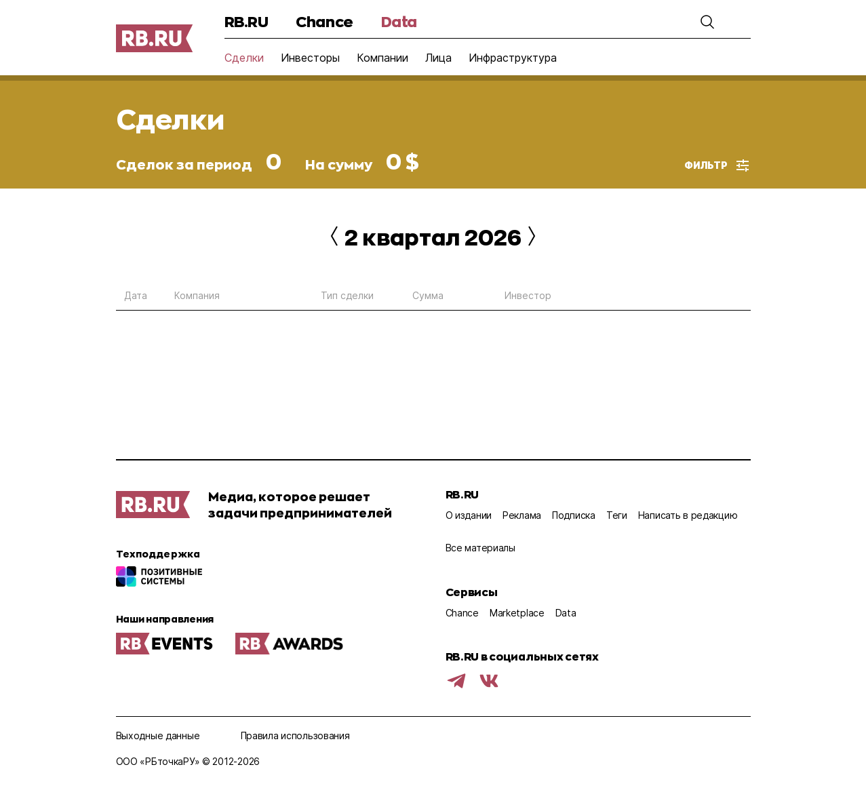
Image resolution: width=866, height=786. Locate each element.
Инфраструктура (513, 57)
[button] (707, 21)
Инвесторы (310, 57)
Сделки (244, 57)
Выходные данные (158, 735)
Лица (438, 57)
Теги (616, 515)
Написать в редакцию (688, 515)
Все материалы (480, 547)
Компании (382, 57)
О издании (469, 515)
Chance (324, 21)
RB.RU (246, 21)
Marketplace (517, 612)
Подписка (573, 515)
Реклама (522, 515)
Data (399, 21)
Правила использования (295, 735)
